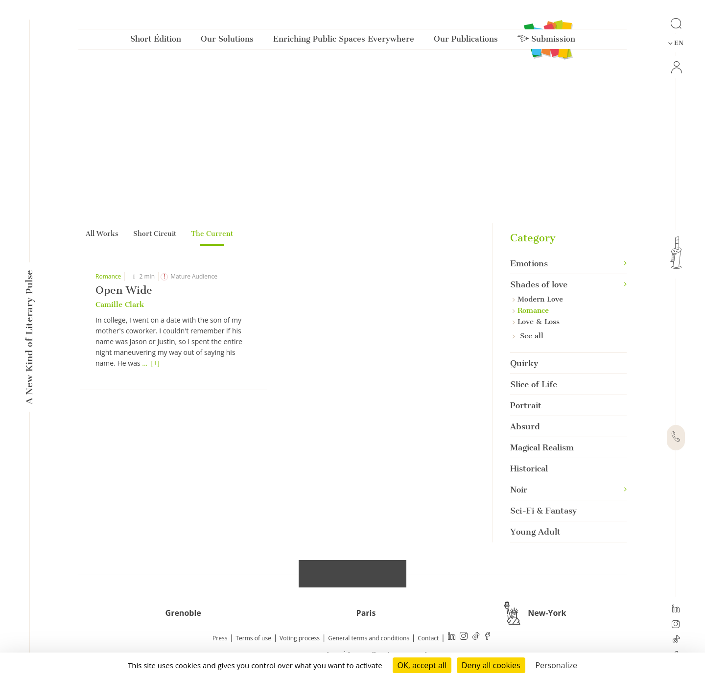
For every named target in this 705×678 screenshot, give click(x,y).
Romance (108, 276)
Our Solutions (227, 41)
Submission (546, 41)
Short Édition (155, 41)
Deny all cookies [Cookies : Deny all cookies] (491, 665)
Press (219, 638)
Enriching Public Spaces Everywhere (343, 41)
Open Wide (123, 290)
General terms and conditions (368, 638)
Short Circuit (154, 234)
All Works (102, 234)
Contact (428, 638)
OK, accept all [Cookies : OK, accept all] (422, 665)
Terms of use (253, 638)
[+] (155, 363)
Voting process (300, 638)
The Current (212, 234)
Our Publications (466, 41)
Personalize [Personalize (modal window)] (556, 665)
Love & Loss (536, 321)
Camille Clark (119, 304)
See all (528, 335)
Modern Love (538, 299)
